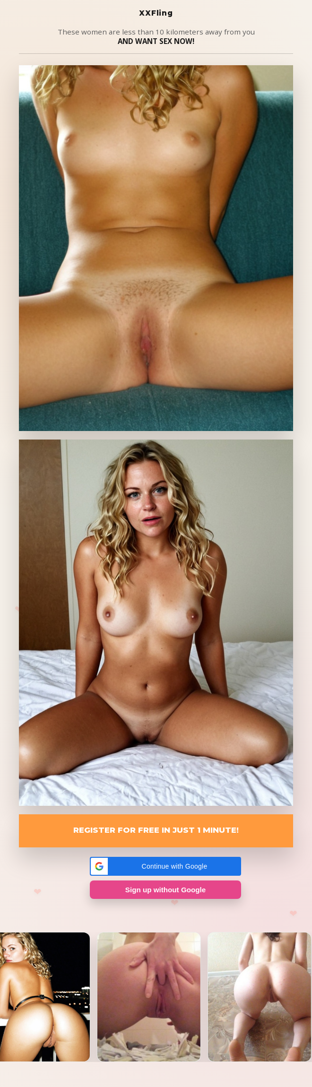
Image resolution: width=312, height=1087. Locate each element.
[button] (165, 866)
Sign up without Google (165, 890)
